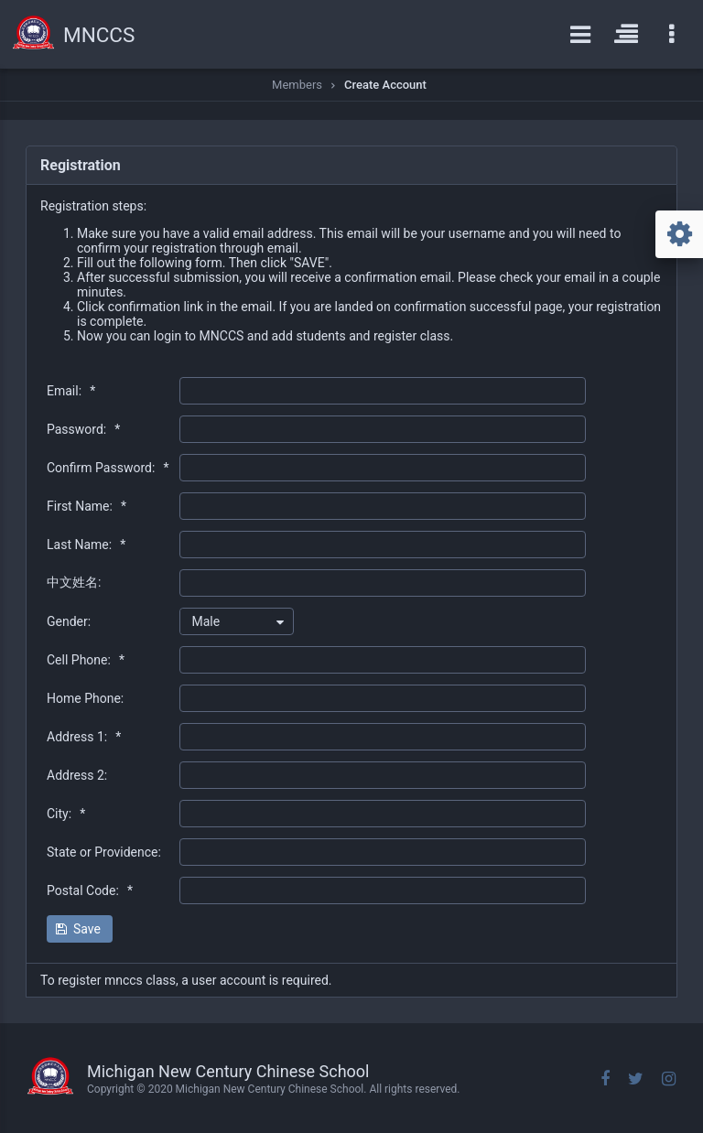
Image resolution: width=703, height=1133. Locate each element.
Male (205, 621)
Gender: (69, 621)
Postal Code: (90, 890)
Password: (83, 429)
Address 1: (84, 736)
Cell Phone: (85, 660)
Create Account (385, 85)
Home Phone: (85, 698)
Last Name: (86, 544)
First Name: (86, 506)
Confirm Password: (107, 467)
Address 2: (77, 775)
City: (66, 813)
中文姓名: (74, 582)
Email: (71, 390)
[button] (80, 929)
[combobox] (236, 621)
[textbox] (382, 391)
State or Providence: (104, 852)
